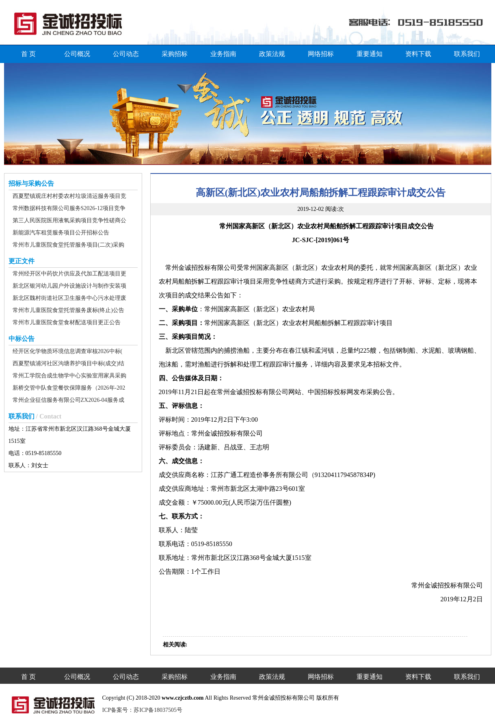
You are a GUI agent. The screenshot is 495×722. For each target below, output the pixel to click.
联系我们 (467, 53)
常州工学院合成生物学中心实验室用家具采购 (69, 376)
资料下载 (418, 53)
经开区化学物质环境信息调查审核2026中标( (68, 351)
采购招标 (175, 53)
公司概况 (77, 53)
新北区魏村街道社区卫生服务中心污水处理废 (69, 298)
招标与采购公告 (31, 183)
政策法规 (272, 53)
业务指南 (223, 53)
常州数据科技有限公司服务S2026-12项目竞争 (69, 208)
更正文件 (22, 261)
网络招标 (321, 53)
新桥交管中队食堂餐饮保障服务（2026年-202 (69, 388)
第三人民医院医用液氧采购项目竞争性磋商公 (69, 220)
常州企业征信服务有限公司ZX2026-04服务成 (68, 400)
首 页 (28, 53)
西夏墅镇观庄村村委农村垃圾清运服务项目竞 (69, 196)
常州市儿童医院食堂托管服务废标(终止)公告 (68, 310)
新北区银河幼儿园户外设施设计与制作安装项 (69, 286)
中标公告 (22, 338)
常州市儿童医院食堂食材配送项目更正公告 (67, 322)
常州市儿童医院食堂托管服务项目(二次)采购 (68, 245)
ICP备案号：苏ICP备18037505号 (142, 710)
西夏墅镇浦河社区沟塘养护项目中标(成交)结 (68, 363)
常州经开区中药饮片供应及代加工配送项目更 (69, 274)
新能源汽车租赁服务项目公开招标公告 (61, 233)
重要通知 (370, 53)
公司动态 (126, 53)
